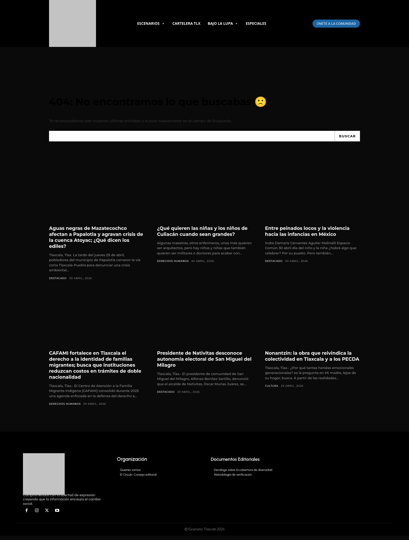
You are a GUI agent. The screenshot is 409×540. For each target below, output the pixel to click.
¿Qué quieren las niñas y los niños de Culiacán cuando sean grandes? (204, 235)
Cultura (272, 396)
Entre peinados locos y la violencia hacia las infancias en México (312, 235)
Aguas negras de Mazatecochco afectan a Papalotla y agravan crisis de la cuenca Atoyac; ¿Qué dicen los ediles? (92, 241)
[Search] (347, 139)
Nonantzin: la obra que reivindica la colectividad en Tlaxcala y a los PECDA (310, 363)
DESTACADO (58, 282)
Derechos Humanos (174, 264)
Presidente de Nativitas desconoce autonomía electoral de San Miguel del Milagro (204, 363)
